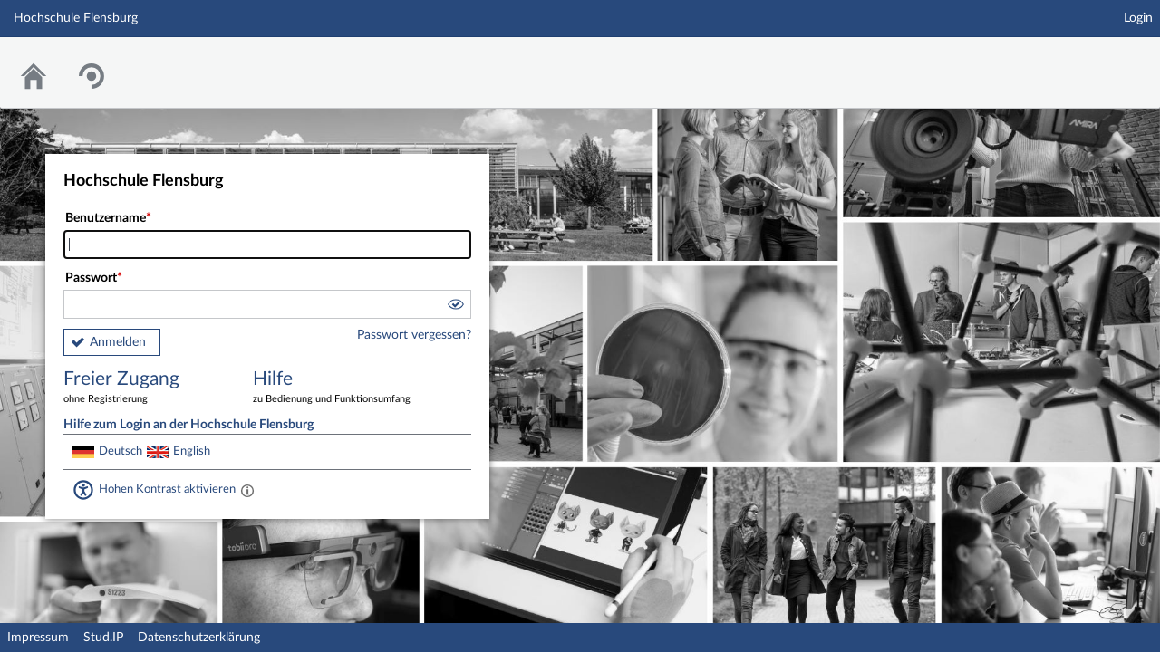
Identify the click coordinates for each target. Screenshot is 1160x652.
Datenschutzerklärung (199, 637)
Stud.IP (103, 637)
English (191, 451)
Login (1138, 18)
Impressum (38, 637)
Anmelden (118, 342)
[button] (455, 307)
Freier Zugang (145, 388)
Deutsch (120, 451)
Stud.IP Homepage (1090, 61)
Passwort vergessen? (414, 335)
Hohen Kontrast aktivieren (167, 489)
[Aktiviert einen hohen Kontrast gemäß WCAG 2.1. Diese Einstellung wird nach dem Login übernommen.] (247, 490)
